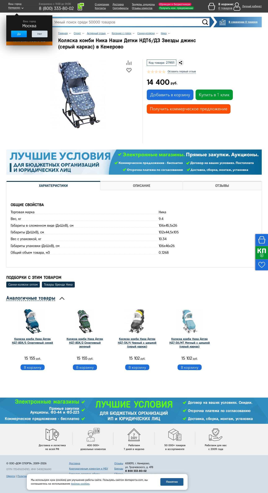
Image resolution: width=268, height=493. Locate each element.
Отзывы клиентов (142, 8)
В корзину (32, 367)
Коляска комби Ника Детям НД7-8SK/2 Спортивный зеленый (85, 342)
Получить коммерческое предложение (188, 108)
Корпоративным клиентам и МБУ (88, 468)
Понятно (172, 481)
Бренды (118, 468)
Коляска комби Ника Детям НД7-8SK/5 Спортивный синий (32, 340)
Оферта (10, 476)
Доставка (118, 4)
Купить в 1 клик (214, 94)
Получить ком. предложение (176, 8)
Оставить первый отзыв (182, 71)
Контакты (100, 8)
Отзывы (118, 463)
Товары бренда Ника (58, 284)
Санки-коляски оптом (23, 284)
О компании (102, 4)
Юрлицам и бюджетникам (175, 4)
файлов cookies (80, 483)
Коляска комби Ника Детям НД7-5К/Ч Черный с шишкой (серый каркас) (137, 342)
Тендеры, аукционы (143, 4)
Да (19, 33)
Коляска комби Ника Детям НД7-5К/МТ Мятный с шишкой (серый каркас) (189, 342)
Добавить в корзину (170, 94)
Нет (39, 33)
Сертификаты (120, 8)
